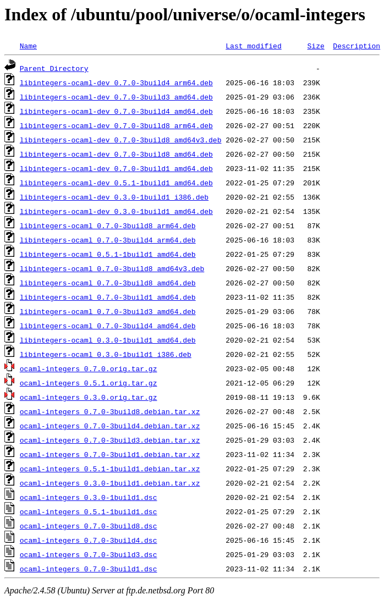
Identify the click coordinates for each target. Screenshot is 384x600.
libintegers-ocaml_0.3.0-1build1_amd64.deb (108, 340)
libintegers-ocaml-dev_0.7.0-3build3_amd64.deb (116, 97)
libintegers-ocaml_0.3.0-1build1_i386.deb (105, 354)
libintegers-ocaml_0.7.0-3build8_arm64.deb (108, 225)
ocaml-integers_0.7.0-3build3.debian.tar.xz (110, 440)
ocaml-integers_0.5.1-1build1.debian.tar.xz (110, 469)
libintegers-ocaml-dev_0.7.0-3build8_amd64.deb (116, 154)
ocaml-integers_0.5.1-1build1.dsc (88, 511)
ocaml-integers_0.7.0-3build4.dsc (88, 540)
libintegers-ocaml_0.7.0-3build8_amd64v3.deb (112, 268)
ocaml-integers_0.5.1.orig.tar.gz (88, 383)
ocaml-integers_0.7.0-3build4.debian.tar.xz (110, 426)
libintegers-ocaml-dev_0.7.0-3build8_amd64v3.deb (121, 140)
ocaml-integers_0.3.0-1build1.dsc (88, 497)
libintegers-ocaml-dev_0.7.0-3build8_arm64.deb (116, 125)
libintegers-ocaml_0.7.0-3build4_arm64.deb (108, 240)
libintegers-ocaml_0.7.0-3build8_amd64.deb (108, 283)
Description (356, 46)
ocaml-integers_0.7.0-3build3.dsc (88, 554)
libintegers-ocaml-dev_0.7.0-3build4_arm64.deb (116, 82)
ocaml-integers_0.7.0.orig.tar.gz (88, 368)
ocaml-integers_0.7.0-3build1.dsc (88, 569)
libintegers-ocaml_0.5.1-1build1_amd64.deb (108, 254)
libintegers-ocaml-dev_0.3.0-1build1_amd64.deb (116, 211)
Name (28, 46)
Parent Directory (54, 68)
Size (315, 46)
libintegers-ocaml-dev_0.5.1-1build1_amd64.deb (116, 183)
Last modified (253, 46)
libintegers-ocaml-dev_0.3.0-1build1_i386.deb (114, 197)
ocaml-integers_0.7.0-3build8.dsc (88, 526)
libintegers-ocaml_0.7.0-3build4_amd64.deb (108, 326)
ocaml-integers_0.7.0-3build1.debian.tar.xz (110, 454)
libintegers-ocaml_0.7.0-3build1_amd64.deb (108, 297)
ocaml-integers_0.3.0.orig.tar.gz (88, 397)
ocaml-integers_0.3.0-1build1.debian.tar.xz (110, 483)
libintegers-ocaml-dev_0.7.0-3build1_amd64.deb (116, 168)
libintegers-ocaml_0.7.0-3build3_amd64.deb (108, 311)
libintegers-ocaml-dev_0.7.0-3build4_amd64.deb (116, 111)
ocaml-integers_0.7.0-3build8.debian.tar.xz (110, 411)
